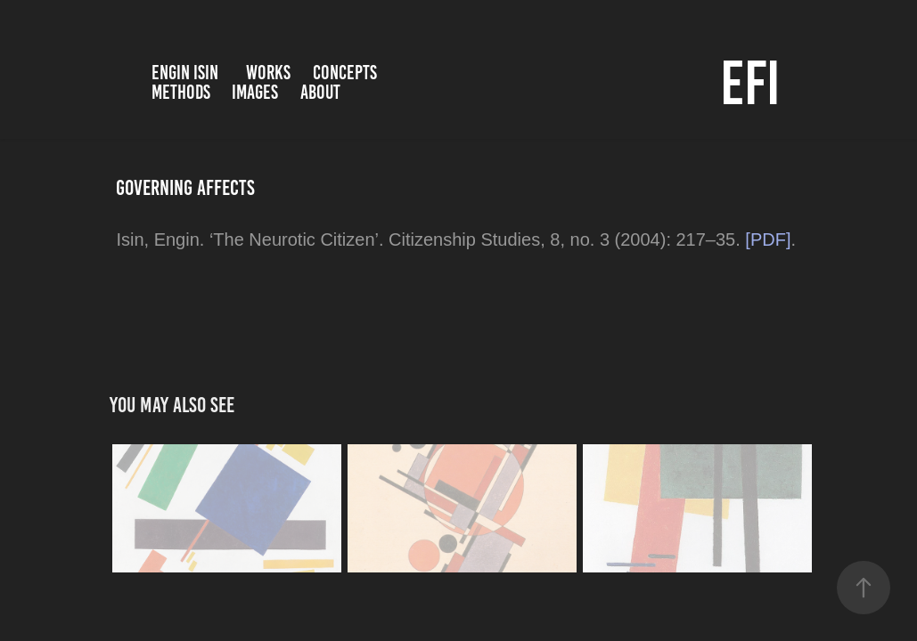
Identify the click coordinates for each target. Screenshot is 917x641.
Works (268, 72)
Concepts (345, 72)
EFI (750, 83)
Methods (180, 92)
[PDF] (767, 239)
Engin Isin (184, 72)
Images (255, 92)
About (320, 92)
